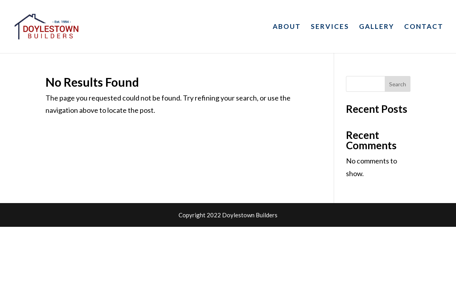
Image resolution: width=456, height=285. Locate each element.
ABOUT (287, 27)
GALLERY (376, 27)
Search (397, 84)
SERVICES (330, 27)
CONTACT (423, 27)
